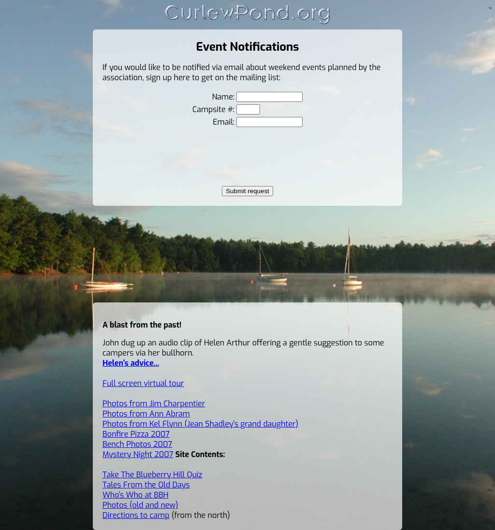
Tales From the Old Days (145, 485)
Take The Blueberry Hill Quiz (152, 475)
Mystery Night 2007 (137, 454)
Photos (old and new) (140, 505)
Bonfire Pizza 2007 (136, 434)
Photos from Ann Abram (146, 414)
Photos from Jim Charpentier (153, 404)
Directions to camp (135, 515)
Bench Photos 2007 (137, 444)
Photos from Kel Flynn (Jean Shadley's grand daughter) (200, 424)
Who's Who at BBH (135, 495)
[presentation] (247, 156)
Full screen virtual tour (143, 383)
